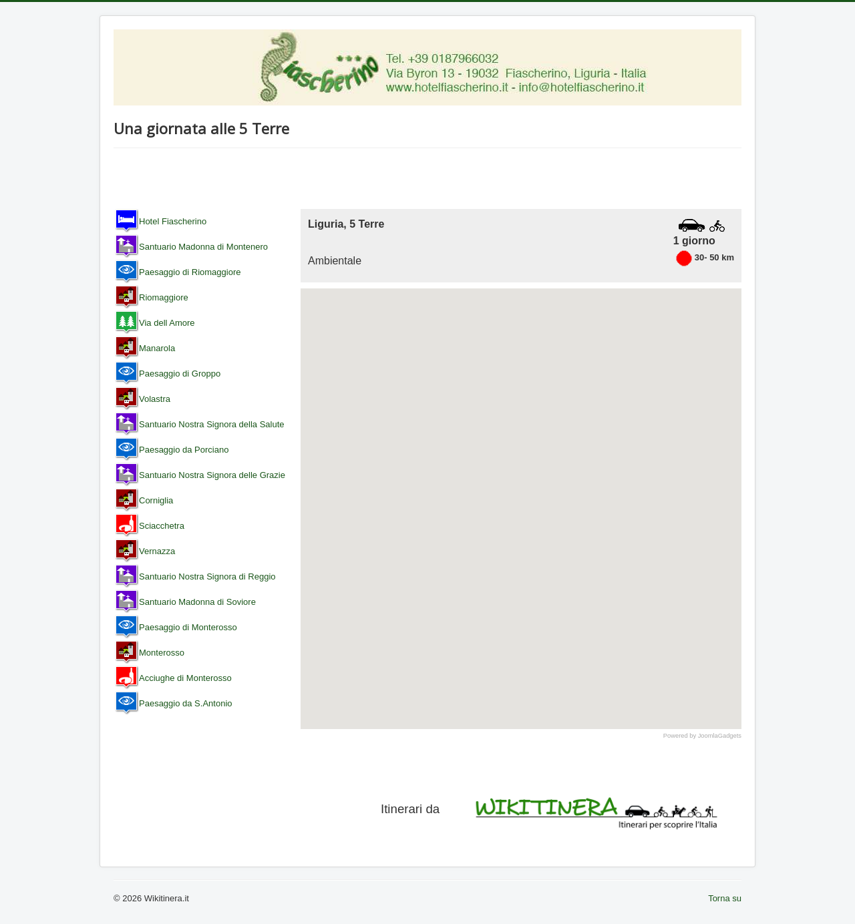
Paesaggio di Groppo (179, 374)
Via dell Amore (167, 323)
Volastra (154, 399)
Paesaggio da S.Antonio (185, 703)
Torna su (724, 898)
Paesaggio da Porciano (183, 450)
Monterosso (161, 653)
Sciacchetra (161, 526)
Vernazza (157, 551)
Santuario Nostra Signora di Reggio (207, 576)
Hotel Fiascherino (172, 221)
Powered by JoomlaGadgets (702, 735)
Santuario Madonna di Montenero (203, 247)
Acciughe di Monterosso (185, 678)
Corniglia (156, 500)
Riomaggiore (163, 297)
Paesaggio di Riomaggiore (189, 272)
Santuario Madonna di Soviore (197, 602)
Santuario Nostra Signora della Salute (212, 424)
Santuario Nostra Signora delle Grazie (212, 475)
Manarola (157, 348)
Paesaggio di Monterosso (188, 627)
